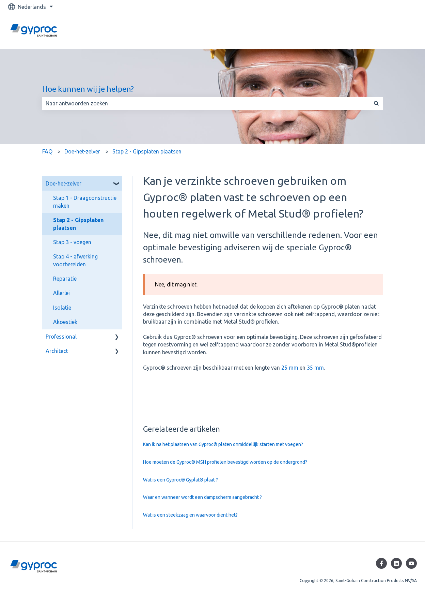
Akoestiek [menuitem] (65, 322)
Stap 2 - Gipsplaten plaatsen (147, 151)
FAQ (47, 151)
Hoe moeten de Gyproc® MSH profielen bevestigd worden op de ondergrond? (225, 462)
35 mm (315, 368)
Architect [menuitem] (57, 351)
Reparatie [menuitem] (65, 279)
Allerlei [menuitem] (61, 293)
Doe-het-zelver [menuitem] (63, 183)
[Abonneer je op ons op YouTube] (411, 563)
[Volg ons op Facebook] (381, 563)
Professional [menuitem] (61, 336)
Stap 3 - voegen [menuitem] (72, 242)
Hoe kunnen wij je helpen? (88, 89)
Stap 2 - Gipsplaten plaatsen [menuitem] (78, 224)
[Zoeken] (376, 103)
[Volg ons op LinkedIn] (396, 563)
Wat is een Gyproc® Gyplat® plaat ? (180, 480)
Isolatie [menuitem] (62, 308)
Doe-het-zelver (82, 151)
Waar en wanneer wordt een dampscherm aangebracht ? (202, 497)
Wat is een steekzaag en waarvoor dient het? (190, 515)
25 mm (289, 368)
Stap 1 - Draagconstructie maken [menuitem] (84, 201)
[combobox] (206, 103)
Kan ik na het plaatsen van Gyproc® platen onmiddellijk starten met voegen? (223, 444)
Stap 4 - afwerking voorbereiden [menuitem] (75, 260)
